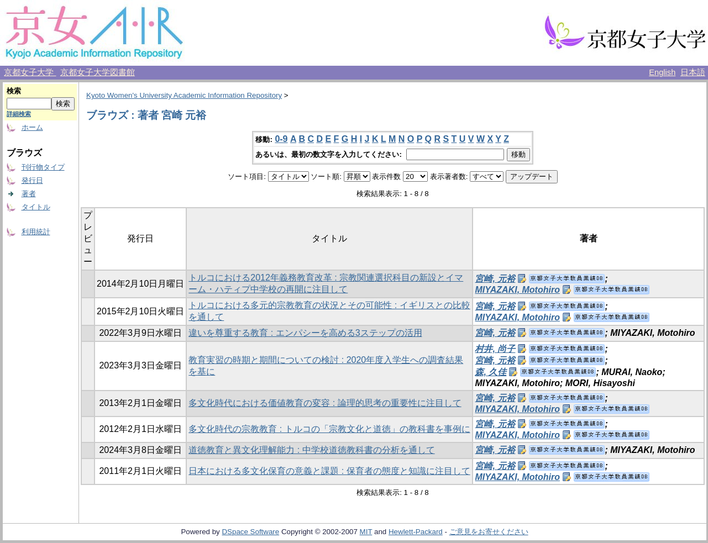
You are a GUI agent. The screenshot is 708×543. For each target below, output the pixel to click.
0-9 (281, 139)
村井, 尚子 (495, 349)
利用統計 (36, 232)
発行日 (32, 180)
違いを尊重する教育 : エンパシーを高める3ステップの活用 (305, 333)
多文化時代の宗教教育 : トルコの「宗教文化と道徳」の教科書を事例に (329, 429)
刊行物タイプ (43, 167)
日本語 (692, 72)
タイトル (36, 207)
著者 (29, 193)
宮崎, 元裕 (495, 278)
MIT (366, 532)
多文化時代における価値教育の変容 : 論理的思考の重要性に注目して (324, 403)
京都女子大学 (30, 72)
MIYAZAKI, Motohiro (517, 289)
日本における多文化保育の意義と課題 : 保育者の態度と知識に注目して (329, 471)
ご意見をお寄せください (488, 532)
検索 (14, 91)
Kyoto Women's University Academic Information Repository (184, 95)
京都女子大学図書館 (97, 72)
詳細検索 (19, 113)
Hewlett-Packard (416, 532)
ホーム (32, 127)
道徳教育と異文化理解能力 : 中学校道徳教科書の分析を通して (311, 450)
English (662, 72)
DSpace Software (250, 532)
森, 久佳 (490, 372)
